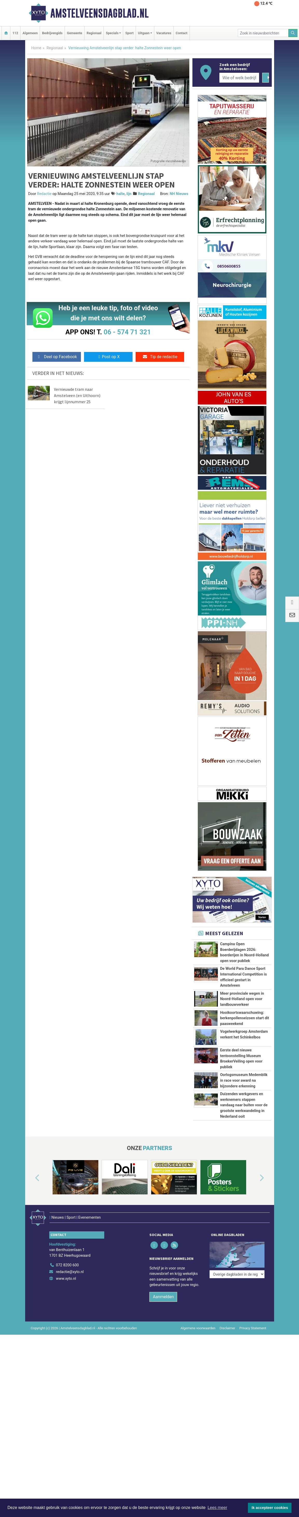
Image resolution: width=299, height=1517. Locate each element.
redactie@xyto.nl (70, 1304)
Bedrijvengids (52, 33)
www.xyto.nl (66, 1311)
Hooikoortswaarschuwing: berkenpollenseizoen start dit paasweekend (244, 1018)
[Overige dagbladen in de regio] (237, 1287)
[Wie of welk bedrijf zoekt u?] (239, 78)
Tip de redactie (159, 356)
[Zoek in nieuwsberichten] (263, 33)
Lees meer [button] (217, 1507)
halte (120, 194)
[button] (31, 1217)
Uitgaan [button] (143, 33)
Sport (129, 33)
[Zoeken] (293, 33)
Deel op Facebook (56, 356)
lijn (128, 194)
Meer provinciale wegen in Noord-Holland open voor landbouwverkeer (242, 999)
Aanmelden (163, 1329)
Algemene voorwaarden (197, 1361)
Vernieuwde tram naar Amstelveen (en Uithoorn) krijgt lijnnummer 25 (77, 395)
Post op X (108, 356)
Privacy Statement (252, 1361)
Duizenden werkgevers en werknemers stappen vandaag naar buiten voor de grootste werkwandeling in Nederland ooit (244, 1105)
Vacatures (163, 33)
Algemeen (30, 33)
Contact (181, 33)
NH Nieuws (179, 194)
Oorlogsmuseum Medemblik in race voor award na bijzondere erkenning (244, 1080)
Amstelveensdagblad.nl (99, 13)
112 (15, 33)
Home (36, 48)
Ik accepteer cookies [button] (270, 1508)
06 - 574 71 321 (127, 332)
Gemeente (74, 33)
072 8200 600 (67, 1298)
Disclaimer (227, 1361)
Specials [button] (112, 33)
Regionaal (94, 33)
